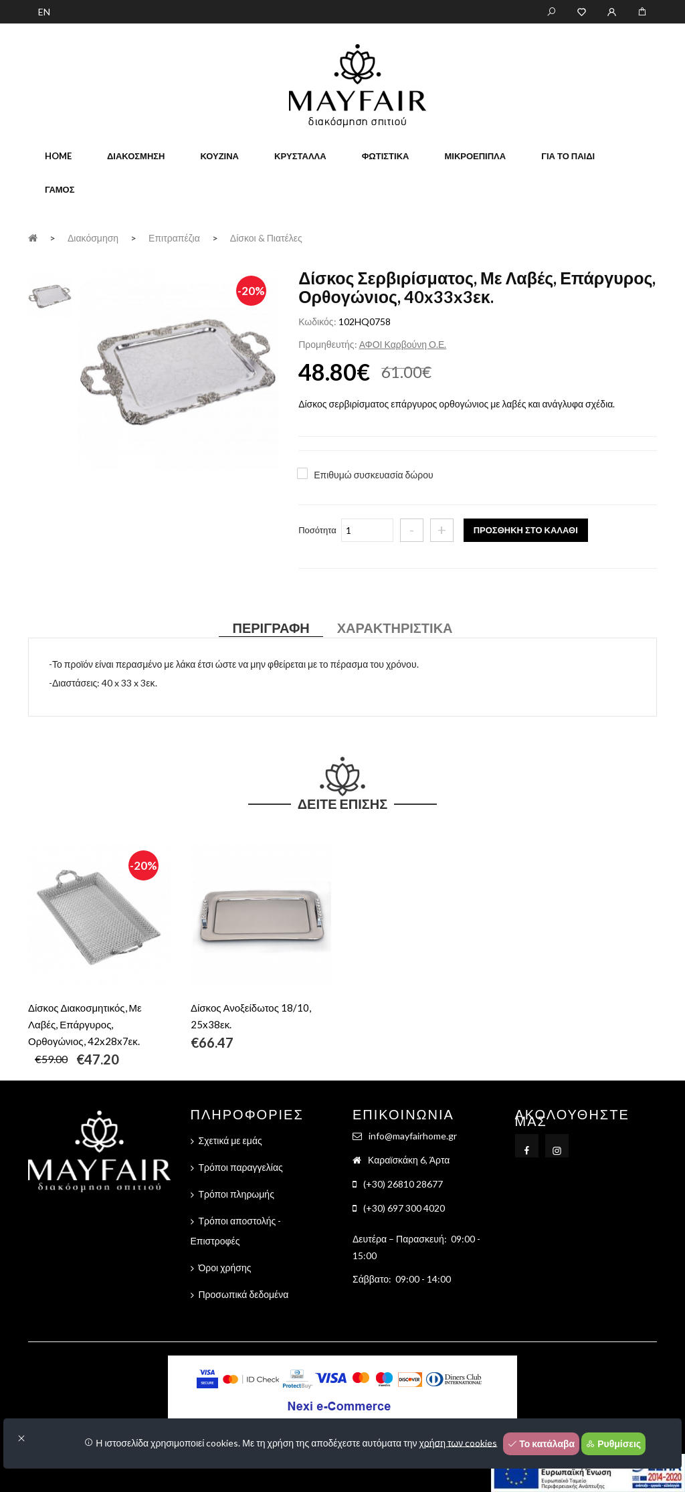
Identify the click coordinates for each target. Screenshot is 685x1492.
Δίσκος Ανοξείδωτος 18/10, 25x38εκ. (251, 1016)
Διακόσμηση (136, 156)
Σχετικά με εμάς (230, 1140)
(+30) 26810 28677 (403, 1184)
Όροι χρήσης (225, 1267)
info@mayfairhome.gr (413, 1135)
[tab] (50, 294)
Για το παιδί (568, 156)
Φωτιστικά (385, 156)
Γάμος (60, 189)
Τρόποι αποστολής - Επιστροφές (236, 1230)
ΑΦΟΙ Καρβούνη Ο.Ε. (403, 344)
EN (44, 11)
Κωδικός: (317, 321)
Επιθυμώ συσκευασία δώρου (373, 474)
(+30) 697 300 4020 (404, 1208)
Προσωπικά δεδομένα (244, 1294)
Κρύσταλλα (300, 156)
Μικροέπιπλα (475, 156)
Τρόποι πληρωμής (236, 1194)
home (58, 156)
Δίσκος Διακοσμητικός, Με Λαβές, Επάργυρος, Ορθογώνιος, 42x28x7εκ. (85, 1024)
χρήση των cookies (458, 1442)
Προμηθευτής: (327, 344)
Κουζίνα (219, 156)
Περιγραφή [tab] (270, 628)
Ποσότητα (317, 530)
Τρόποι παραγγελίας (241, 1167)
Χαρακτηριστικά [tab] (395, 628)
